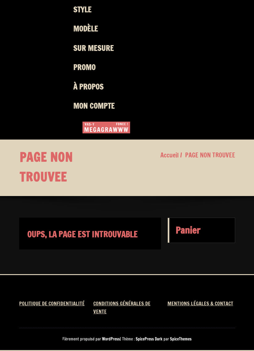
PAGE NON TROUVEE (210, 155)
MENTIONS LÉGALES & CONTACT (200, 303)
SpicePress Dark (149, 339)
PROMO (84, 67)
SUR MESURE (93, 48)
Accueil (169, 155)
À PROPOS (88, 86)
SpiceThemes (180, 339)
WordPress (111, 339)
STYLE (82, 9)
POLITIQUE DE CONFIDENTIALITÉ (52, 303)
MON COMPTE (94, 106)
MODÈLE (85, 28)
